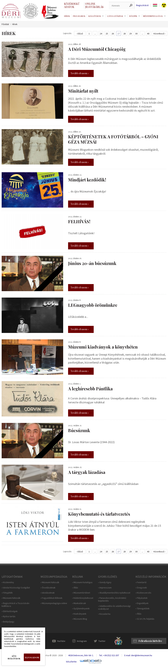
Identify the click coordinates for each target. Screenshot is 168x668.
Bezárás (40, 632)
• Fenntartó (141, 582)
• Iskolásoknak (48, 592)
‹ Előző (79, 33)
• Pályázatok (141, 598)
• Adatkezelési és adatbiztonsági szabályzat (114, 607)
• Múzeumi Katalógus (82, 582)
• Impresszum (105, 587)
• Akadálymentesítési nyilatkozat (114, 592)
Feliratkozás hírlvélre (150, 641)
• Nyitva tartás (8, 616)
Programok (79, 16)
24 (101, 33)
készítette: (71, 661)
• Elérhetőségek (10, 611)
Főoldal (5, 24)
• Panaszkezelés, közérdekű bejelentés (112, 599)
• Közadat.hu (104, 614)
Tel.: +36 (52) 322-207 (109, 655)
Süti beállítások (14, 657)
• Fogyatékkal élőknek (51, 598)
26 (113, 33)
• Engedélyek (142, 603)
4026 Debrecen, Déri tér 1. (81, 655)
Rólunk (133, 16)
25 (107, 33)
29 (130, 33)
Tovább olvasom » (80, 73)
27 (118, 33)
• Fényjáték (7, 592)
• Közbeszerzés (143, 592)
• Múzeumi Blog (79, 619)
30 (136, 33)
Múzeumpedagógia (153, 16)
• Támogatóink (142, 608)
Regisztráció (142, 5)
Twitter (101, 641)
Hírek (67, 16)
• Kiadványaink (79, 613)
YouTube (61, 641)
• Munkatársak (79, 603)
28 (124, 33)
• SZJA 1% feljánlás (145, 619)
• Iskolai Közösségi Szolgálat (16, 587)
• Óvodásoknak (48, 587)
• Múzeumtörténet (81, 592)
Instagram (82, 641)
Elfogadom (32, 657)
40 (148, 33)
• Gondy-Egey (104, 582)
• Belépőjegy (8, 621)
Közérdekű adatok (72, 5)
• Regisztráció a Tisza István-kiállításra (16, 604)
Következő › (160, 33)
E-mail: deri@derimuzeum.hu (138, 655)
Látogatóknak (115, 16)
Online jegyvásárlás (94, 5)
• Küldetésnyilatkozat (82, 598)
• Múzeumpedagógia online (54, 603)
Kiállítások (94, 16)
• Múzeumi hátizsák (11, 598)
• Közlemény (8, 582)
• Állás (75, 587)
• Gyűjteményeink (81, 608)
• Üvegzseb (141, 587)
